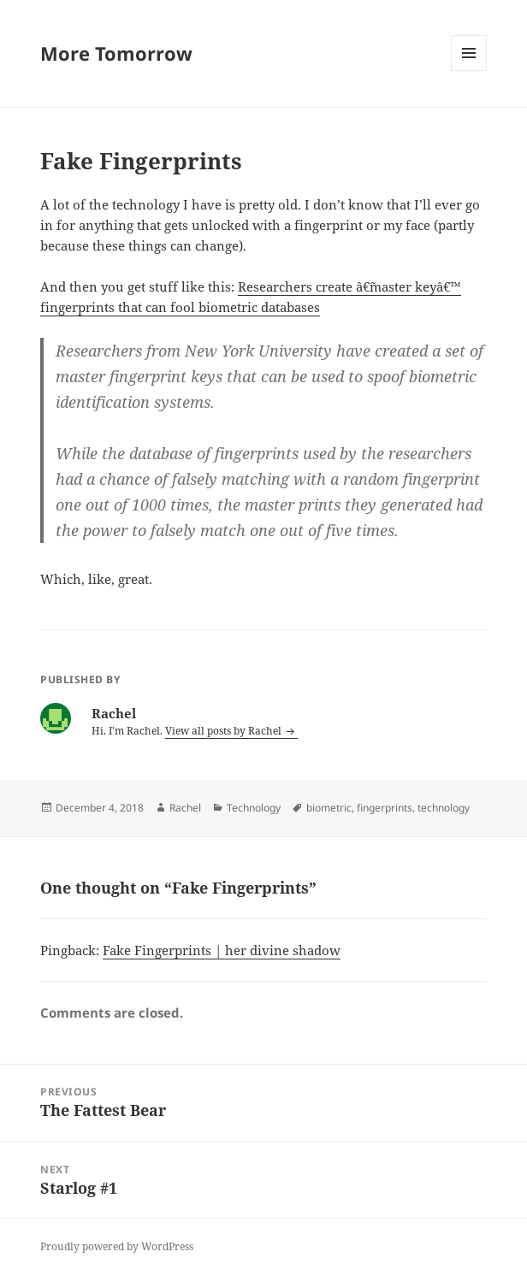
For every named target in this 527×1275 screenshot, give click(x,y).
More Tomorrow (116, 53)
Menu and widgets (469, 70)
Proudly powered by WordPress (116, 1246)
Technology (254, 807)
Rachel (185, 807)
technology (443, 807)
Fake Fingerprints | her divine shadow (221, 950)
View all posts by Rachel (224, 730)
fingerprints (384, 807)
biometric (329, 807)
